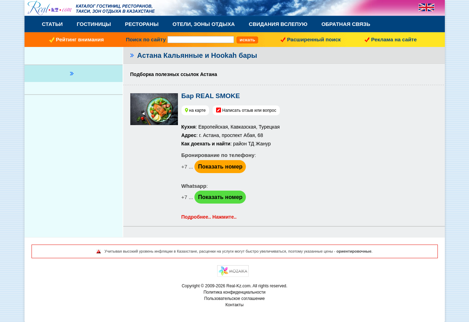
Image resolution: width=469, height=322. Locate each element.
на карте (197, 110)
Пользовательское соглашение (234, 298)
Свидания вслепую (278, 24)
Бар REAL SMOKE (210, 96)
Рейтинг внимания (80, 39)
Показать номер (220, 167)
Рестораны (142, 24)
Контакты (235, 304)
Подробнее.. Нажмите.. (209, 217)
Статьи (52, 24)
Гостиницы (94, 24)
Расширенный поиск (314, 39)
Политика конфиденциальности (234, 292)
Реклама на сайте (394, 39)
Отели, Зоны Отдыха (204, 24)
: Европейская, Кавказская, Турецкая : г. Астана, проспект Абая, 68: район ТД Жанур (230, 135)
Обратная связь (346, 24)
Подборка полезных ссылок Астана (173, 74)
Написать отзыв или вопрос (249, 110)
